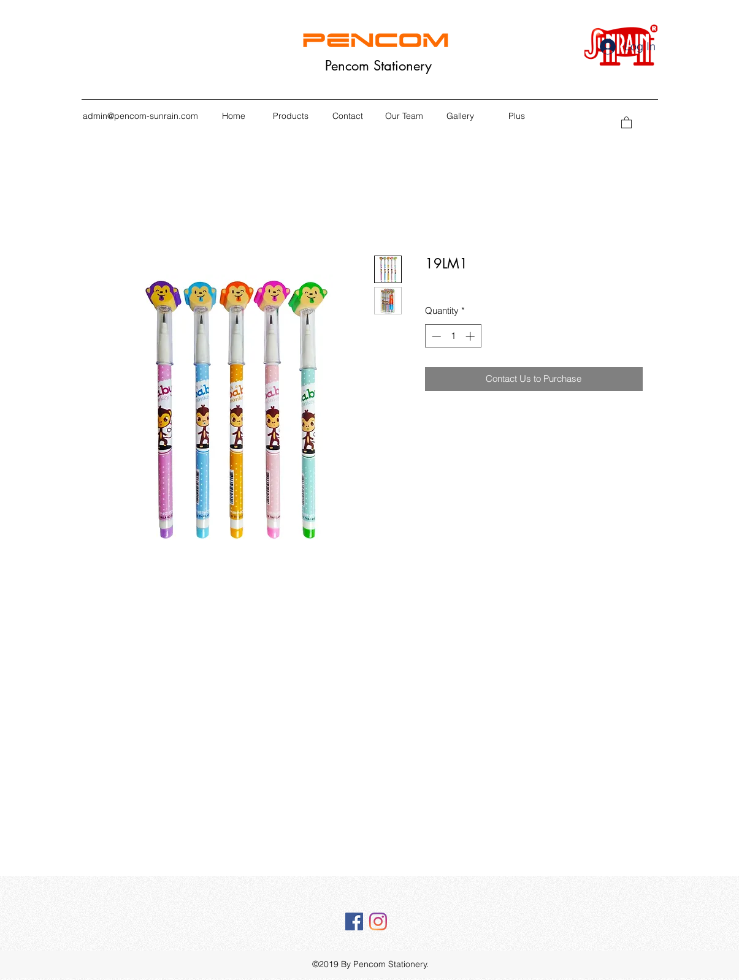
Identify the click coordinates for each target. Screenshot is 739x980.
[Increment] (471, 336)
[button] (626, 122)
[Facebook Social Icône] (354, 921)
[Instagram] (378, 921)
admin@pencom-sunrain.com (140, 115)
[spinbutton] (453, 336)
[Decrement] (435, 336)
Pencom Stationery (378, 65)
